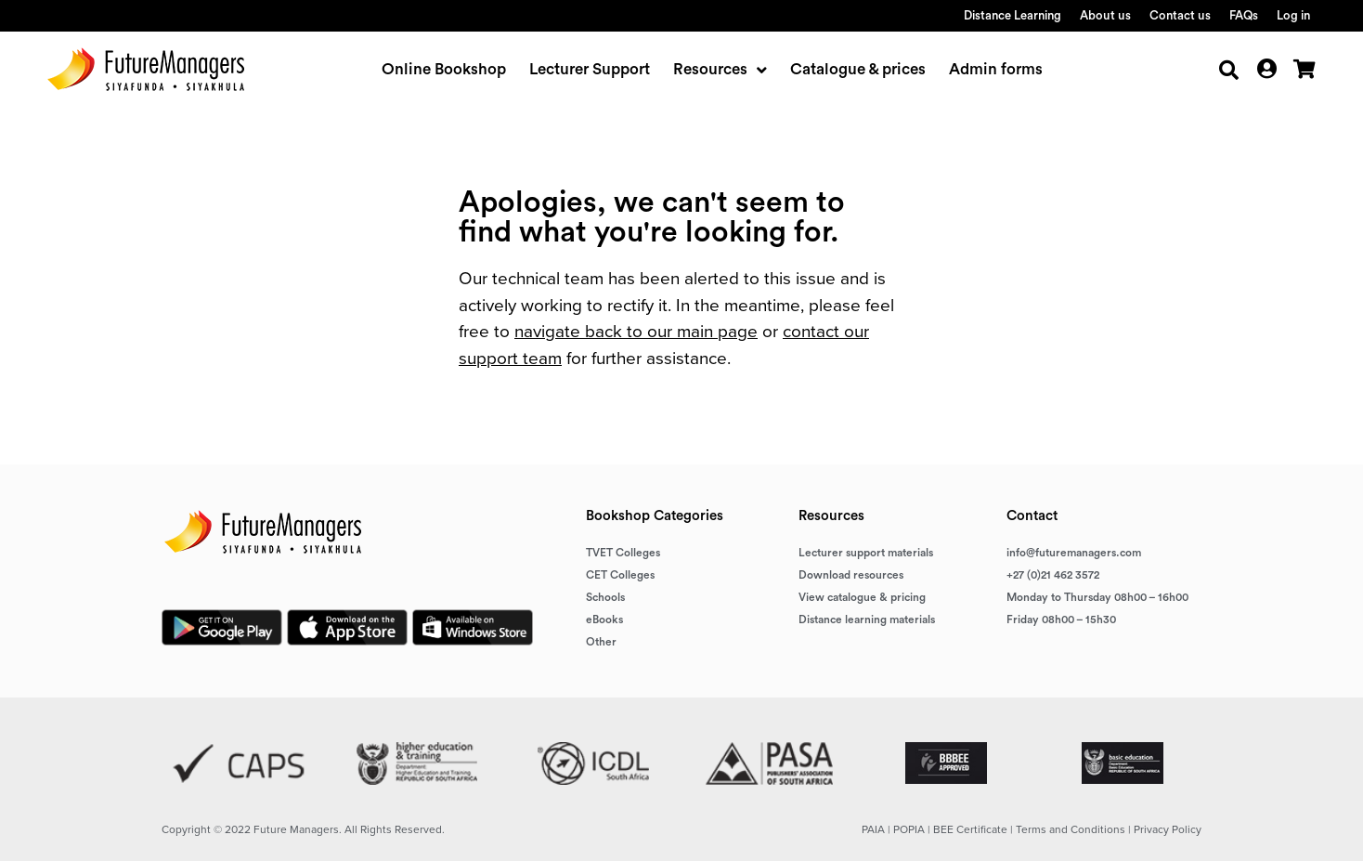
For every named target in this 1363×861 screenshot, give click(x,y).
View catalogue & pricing (862, 597)
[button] (1229, 70)
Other (601, 641)
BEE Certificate (970, 829)
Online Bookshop (444, 69)
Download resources (850, 575)
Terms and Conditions (1070, 829)
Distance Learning (1012, 15)
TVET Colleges (623, 552)
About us (1105, 15)
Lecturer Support (589, 69)
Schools (605, 597)
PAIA (873, 829)
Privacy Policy (1167, 829)
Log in (1293, 15)
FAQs (1243, 15)
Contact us (1180, 15)
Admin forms (996, 69)
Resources (720, 69)
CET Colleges (620, 575)
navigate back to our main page (636, 331)
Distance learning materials (866, 619)
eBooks (604, 619)
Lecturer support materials (865, 552)
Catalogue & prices (858, 69)
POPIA (909, 829)
